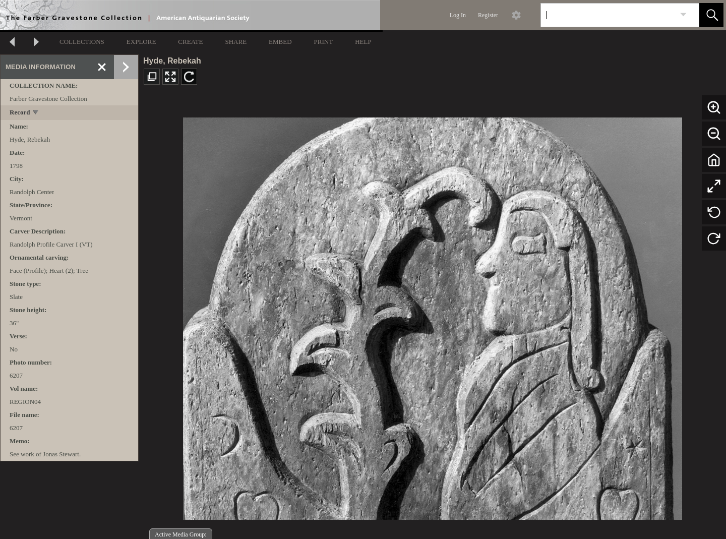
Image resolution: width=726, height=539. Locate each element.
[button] (711, 15)
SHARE (236, 41)
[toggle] (36, 113)
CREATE (190, 41)
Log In (458, 15)
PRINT (323, 41)
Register (488, 15)
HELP (363, 41)
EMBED (280, 41)
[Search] (608, 15)
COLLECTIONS (81, 41)
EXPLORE (141, 41)
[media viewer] (432, 316)
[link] (683, 15)
